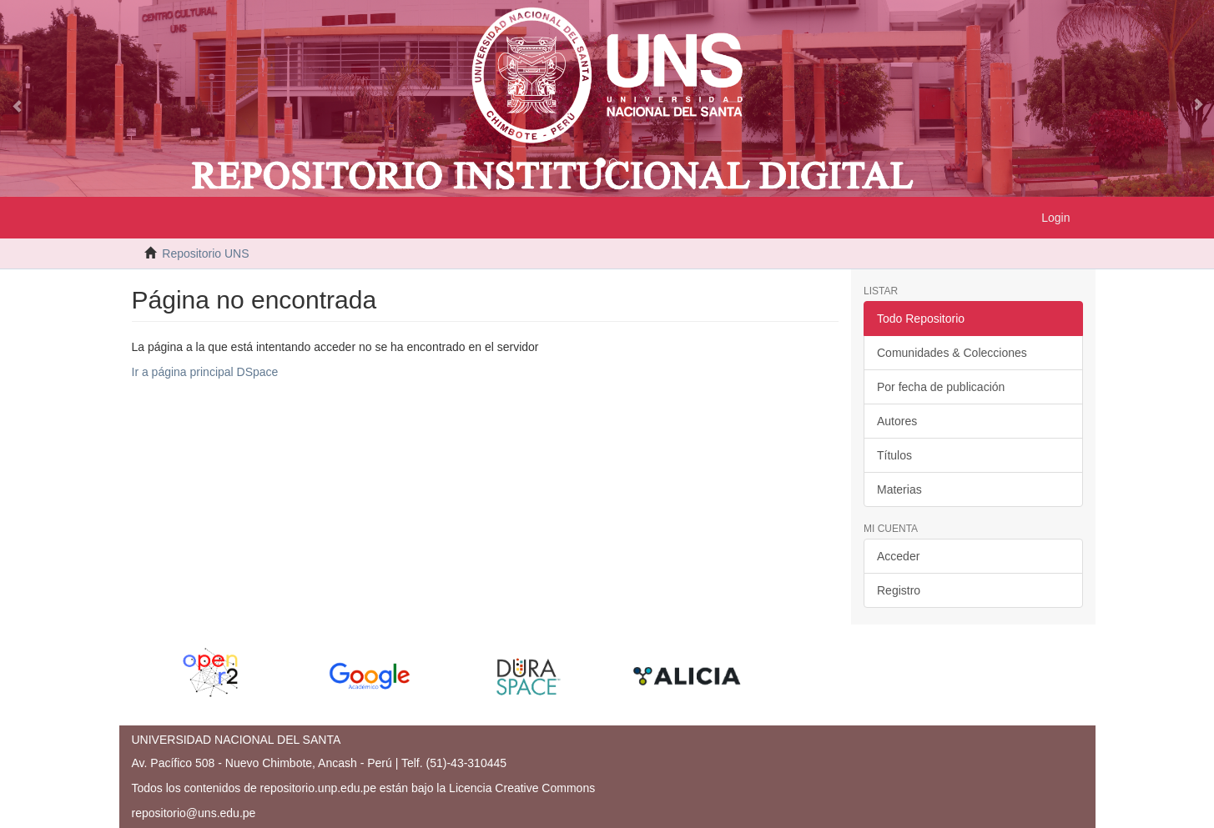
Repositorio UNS (205, 253)
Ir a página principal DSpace (205, 372)
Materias (899, 489)
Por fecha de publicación (941, 387)
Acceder (898, 556)
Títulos (894, 455)
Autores (897, 421)
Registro (898, 590)
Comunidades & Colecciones (952, 352)
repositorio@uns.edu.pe (194, 813)
